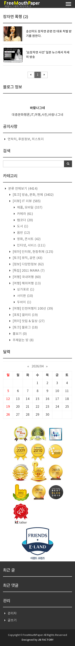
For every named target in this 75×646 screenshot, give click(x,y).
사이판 (24, 296)
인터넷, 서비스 (30, 245)
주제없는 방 (23, 340)
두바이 (23, 302)
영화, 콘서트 (28, 239)
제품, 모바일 (29, 207)
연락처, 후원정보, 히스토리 (26, 139)
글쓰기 (12, 620)
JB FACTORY (45, 639)
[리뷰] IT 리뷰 (26, 201)
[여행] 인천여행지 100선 (32, 308)
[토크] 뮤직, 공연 (27, 258)
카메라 (24, 214)
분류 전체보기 (22, 188)
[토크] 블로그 (25, 327)
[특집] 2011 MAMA (28, 270)
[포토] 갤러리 (25, 315)
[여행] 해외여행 (26, 283)
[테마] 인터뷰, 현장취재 (32, 252)
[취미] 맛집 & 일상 (28, 321)
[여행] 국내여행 (26, 277)
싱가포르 (25, 289)
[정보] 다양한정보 (28, 264)
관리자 (12, 613)
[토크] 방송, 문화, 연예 (33, 195)
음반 (23, 233)
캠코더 (24, 220)
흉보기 (19, 334)
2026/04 (38, 366)
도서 (22, 226)
